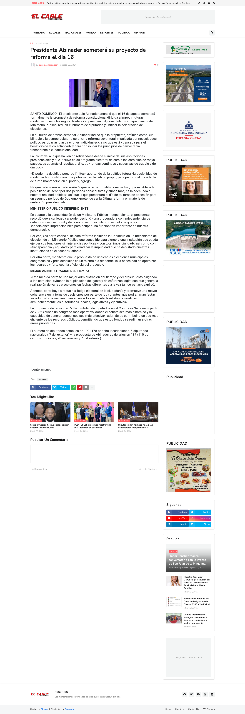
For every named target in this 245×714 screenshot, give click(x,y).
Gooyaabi (69, 709)
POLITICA (124, 32)
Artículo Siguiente (148, 469)
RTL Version (209, 709)
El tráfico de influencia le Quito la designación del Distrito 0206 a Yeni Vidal (197, 601)
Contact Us (193, 709)
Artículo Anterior (40, 469)
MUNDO (91, 32)
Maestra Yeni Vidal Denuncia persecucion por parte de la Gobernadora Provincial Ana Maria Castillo (197, 583)
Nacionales (43, 43)
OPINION (139, 32)
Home (168, 709)
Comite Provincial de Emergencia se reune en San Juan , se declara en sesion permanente (196, 619)
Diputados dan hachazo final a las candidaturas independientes (135, 426)
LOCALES (55, 32)
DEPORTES (107, 32)
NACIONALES (73, 32)
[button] (212, 33)
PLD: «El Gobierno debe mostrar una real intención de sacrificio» (92, 426)
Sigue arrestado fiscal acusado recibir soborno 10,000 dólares (49, 426)
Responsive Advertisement (158, 17)
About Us (179, 709)
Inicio (32, 43)
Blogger (45, 709)
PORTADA (38, 32)
